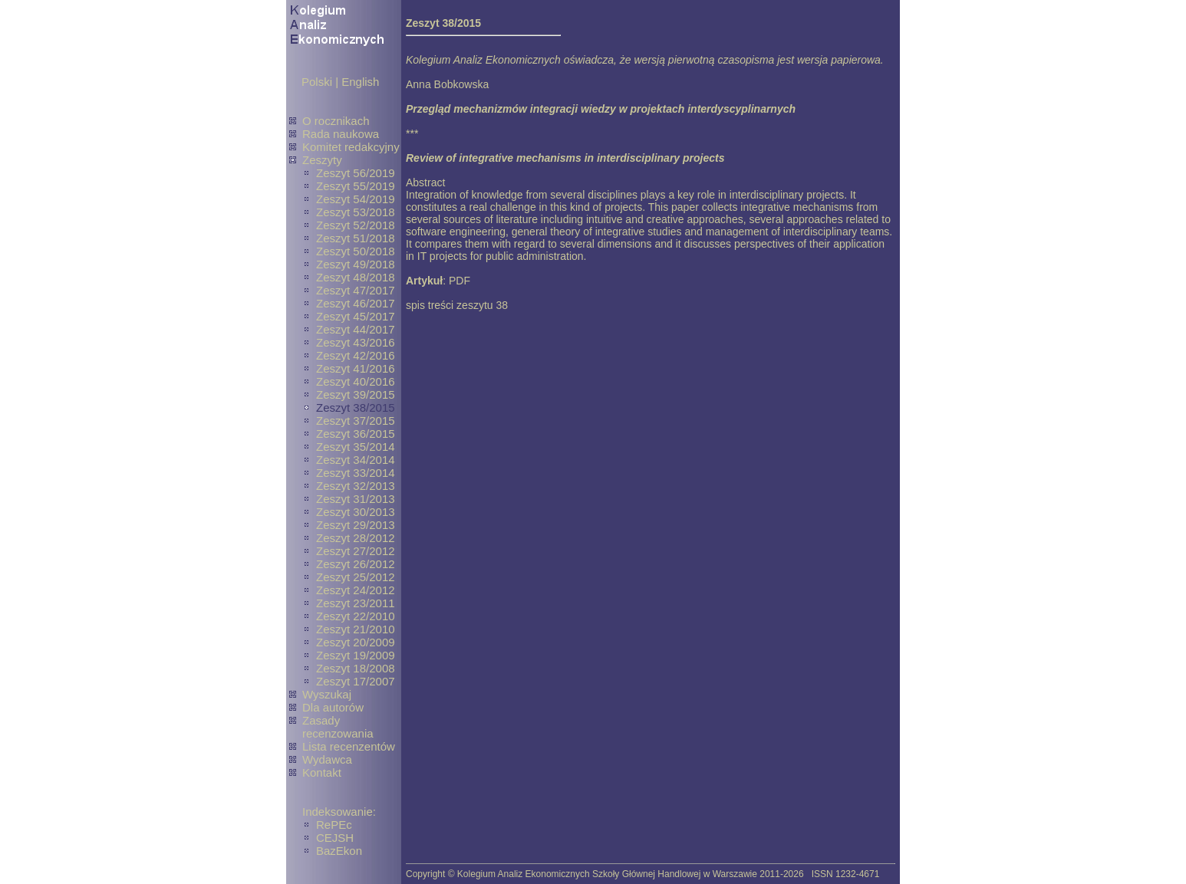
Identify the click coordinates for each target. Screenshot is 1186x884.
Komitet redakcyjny (351, 146)
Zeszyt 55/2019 (355, 185)
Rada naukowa (340, 133)
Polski (316, 81)
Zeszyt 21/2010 (355, 629)
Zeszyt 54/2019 (355, 198)
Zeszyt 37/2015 (355, 420)
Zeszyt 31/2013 (355, 498)
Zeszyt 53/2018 (355, 212)
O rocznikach (336, 120)
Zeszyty (322, 159)
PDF (459, 280)
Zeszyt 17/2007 (355, 681)
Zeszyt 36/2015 (355, 433)
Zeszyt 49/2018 (355, 264)
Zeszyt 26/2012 (355, 563)
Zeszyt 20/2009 (355, 642)
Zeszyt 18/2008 (355, 668)
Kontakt (321, 772)
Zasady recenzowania (338, 727)
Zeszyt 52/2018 (355, 225)
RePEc (334, 824)
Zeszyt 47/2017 (355, 290)
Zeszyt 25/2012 (355, 576)
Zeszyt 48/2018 (355, 277)
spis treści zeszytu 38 (457, 305)
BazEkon (339, 850)
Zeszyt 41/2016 (355, 368)
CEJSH (335, 837)
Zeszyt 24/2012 (355, 589)
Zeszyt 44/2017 (355, 329)
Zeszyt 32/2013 (355, 485)
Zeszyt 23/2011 (355, 603)
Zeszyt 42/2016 (355, 355)
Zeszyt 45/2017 (355, 316)
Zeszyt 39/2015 (355, 394)
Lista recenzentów (348, 746)
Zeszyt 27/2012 (355, 550)
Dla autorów (333, 707)
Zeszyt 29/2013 (355, 524)
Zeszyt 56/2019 (355, 172)
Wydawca (327, 759)
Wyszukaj (326, 694)
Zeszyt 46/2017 (355, 303)
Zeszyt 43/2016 (355, 342)
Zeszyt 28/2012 (355, 537)
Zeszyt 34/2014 (355, 459)
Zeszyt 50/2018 (355, 251)
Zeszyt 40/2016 (355, 381)
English (360, 81)
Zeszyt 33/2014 (355, 472)
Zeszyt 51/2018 (355, 238)
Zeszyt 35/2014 (355, 446)
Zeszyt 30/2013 (355, 511)
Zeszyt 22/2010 (355, 616)
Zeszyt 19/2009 (355, 655)
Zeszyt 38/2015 (355, 407)
